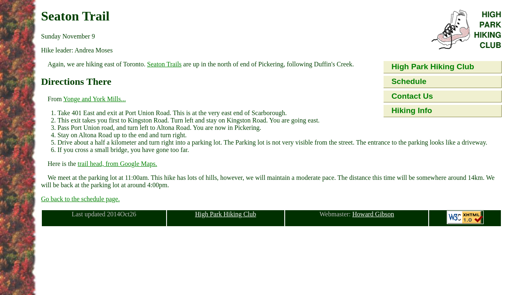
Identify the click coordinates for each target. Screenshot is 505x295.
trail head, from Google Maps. (117, 163)
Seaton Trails (164, 64)
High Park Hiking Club (432, 66)
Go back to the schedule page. (80, 198)
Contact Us (412, 96)
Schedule (408, 81)
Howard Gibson (373, 214)
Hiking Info (411, 110)
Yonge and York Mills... (94, 98)
